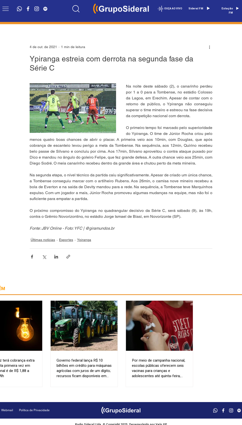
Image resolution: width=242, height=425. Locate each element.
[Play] (208, 8)
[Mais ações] (209, 47)
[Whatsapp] (19, 9)
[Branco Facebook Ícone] (28, 9)
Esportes (66, 240)
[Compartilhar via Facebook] (32, 256)
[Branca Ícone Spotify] (45, 9)
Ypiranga (84, 240)
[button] (5, 8)
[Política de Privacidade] (47, 410)
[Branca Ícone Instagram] (37, 9)
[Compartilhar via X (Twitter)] (44, 256)
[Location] (75, 9)
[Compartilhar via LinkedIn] (56, 256)
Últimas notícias (43, 240)
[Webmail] (7, 410)
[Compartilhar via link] (68, 256)
